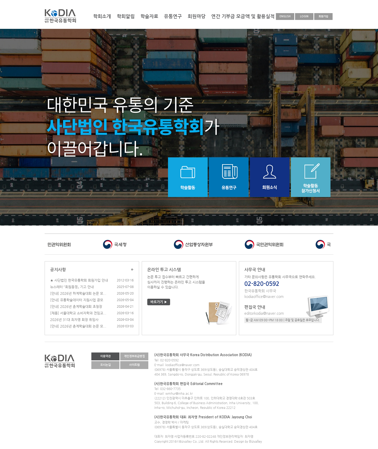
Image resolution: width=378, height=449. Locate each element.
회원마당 (197, 16)
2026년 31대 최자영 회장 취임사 (74, 320)
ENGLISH (285, 16)
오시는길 (105, 365)
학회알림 (126, 16)
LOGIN (304, 16)
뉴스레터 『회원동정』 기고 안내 (72, 287)
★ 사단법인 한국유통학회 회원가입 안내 (79, 280)
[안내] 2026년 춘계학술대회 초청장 (76, 306)
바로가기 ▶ (158, 302)
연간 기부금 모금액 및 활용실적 (243, 16)
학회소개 (102, 16)
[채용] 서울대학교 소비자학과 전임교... (78, 313)
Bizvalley (255, 441)
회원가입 (323, 16)
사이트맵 (134, 365)
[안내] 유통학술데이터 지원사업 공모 (76, 300)
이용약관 (105, 356)
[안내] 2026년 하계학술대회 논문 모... (78, 293)
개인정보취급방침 (134, 356)
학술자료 (149, 16)
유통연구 (173, 16)
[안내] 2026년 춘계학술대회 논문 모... (78, 326)
